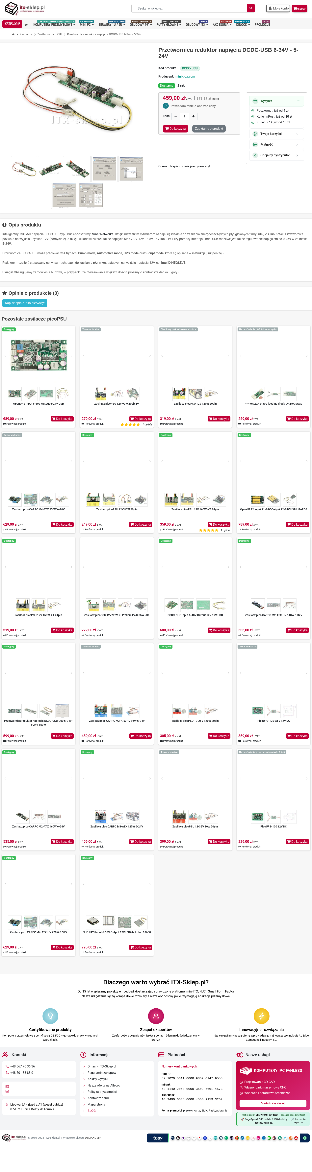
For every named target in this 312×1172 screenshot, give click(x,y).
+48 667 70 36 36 (22, 1066)
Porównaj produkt (14, 423)
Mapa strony (94, 1104)
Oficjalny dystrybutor (271, 155)
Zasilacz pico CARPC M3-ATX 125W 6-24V (117, 826)
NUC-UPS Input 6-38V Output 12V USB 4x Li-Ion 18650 (117, 932)
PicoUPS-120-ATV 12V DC (273, 720)
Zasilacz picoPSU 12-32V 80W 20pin (195, 826)
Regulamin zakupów (100, 1073)
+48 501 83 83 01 (22, 1073)
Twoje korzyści (267, 134)
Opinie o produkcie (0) (30, 293)
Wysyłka (262, 101)
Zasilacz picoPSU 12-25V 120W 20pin (195, 720)
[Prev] (5, 355)
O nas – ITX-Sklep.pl (100, 1066)
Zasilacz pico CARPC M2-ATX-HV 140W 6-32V (273, 615)
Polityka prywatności (100, 1092)
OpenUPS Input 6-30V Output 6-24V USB (38, 403)
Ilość (166, 116)
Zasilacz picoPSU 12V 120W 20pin (195, 403)
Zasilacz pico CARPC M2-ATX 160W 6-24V (38, 826)
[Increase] (193, 116)
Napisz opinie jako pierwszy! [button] (25, 303)
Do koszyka (62, 419)
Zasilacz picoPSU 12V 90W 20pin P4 (117, 403)
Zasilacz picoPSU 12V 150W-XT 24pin (38, 615)
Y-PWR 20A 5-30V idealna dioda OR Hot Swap (273, 403)
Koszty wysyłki (96, 1079)
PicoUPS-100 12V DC (273, 826)
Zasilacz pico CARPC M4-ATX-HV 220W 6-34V (38, 932)
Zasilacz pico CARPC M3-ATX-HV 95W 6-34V (117, 720)
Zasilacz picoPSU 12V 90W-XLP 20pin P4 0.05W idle (116, 615)
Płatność (262, 144)
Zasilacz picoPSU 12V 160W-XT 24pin (195, 509)
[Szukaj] (248, 8)
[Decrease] (175, 116)
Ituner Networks (102, 234)
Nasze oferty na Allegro (102, 1085)
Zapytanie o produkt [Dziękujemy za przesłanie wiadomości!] (209, 129)
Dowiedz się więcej (273, 1103)
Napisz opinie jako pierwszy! (190, 166)
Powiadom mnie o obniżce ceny (193, 106)
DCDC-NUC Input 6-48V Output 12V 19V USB (195, 615)
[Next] (71, 355)
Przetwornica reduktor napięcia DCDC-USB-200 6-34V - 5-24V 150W (38, 722)
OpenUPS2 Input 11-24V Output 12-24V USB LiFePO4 (273, 509)
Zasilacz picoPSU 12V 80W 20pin (117, 509)
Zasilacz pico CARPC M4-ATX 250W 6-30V (38, 509)
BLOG (90, 1111)
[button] (276, 8)
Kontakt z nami (96, 1098)
